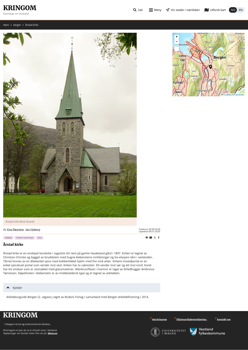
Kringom (19, 8)
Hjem (6, 25)
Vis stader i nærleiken (185, 10)
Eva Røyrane (15, 229)
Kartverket (239, 94)
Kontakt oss (224, 319)
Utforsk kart (218, 10)
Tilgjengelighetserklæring (191, 319)
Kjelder (17, 288)
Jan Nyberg (32, 229)
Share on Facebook (158, 237)
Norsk (233, 10)
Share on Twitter (154, 237)
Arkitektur (8, 238)
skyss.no (52, 333)
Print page (146, 237)
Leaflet (225, 94)
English (241, 10)
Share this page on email (150, 237)
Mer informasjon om (211, 67)
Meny (157, 10)
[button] (70, 125)
